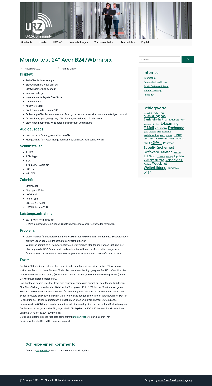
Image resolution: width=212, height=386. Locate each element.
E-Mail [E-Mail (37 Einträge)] (149, 128)
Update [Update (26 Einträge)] (179, 156)
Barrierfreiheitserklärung (156, 86)
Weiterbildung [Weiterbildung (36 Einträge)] (155, 168)
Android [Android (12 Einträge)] (156, 113)
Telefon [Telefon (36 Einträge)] (166, 152)
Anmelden (149, 94)
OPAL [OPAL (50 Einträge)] (156, 142)
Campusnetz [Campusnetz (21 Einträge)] (171, 119)
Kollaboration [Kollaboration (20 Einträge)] (151, 135)
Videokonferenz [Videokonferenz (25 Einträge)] (154, 160)
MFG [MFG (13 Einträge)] (145, 139)
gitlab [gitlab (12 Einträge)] (146, 132)
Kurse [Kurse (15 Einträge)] (162, 135)
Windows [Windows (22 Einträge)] (173, 168)
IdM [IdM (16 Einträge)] (159, 131)
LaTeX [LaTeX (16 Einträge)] (169, 135)
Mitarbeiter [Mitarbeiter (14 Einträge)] (162, 139)
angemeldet (42, 350)
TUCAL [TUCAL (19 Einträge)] (177, 152)
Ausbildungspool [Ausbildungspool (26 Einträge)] (155, 116)
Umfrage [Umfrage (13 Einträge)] (169, 157)
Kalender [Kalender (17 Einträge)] (166, 131)
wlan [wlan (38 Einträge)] (148, 172)
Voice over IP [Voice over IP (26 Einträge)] (174, 160)
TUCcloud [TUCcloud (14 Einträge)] (161, 157)
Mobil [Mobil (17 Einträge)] (171, 138)
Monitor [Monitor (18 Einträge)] (180, 138)
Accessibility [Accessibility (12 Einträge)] (148, 113)
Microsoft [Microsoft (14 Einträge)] (153, 139)
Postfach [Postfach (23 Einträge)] (168, 143)
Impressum (150, 78)
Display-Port (79, 316)
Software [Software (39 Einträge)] (151, 152)
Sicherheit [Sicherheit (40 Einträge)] (165, 147)
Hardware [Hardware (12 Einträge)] (152, 132)
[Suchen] (188, 59)
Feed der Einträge (153, 90)
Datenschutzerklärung (155, 82)
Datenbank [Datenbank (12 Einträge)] (147, 124)
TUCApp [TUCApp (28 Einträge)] (149, 156)
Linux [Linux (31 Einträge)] (178, 135)
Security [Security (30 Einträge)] (149, 147)
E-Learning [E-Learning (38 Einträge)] (169, 123)
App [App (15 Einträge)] (162, 113)
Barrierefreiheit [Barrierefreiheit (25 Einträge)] (153, 119)
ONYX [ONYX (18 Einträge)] (147, 143)
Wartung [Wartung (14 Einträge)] (147, 164)
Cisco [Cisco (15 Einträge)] (183, 120)
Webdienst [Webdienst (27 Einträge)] (159, 163)
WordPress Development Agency (175, 380)
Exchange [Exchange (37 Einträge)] (176, 128)
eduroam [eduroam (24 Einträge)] (161, 128)
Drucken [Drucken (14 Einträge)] (156, 124)
